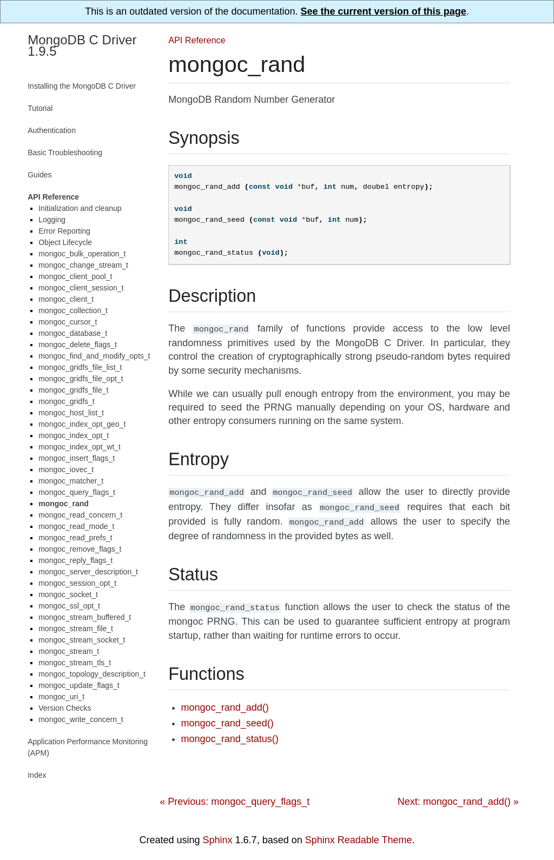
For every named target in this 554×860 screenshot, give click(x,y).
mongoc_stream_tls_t (74, 662)
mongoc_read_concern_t (80, 515)
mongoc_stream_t (68, 651)
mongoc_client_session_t (80, 287)
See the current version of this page (383, 11)
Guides (39, 174)
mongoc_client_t (66, 299)
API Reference (196, 40)
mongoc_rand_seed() (227, 717)
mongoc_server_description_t (88, 571)
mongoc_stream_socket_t (81, 640)
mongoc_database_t (72, 333)
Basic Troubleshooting (65, 152)
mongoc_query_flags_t (76, 492)
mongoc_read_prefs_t (75, 537)
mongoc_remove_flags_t (79, 549)
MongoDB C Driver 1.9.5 (82, 45)
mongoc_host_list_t (71, 412)
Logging (51, 219)
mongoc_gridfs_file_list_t (80, 367)
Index (37, 775)
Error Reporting (64, 231)
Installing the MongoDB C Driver (82, 86)
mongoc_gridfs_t (66, 401)
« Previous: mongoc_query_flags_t (234, 796)
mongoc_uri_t (61, 696)
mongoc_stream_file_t (75, 628)
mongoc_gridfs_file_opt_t (80, 378)
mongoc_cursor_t (67, 321)
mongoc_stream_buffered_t (84, 617)
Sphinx (218, 834)
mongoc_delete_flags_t (77, 344)
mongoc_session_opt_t (77, 583)
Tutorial (40, 108)
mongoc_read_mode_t (76, 526)
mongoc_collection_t (73, 310)
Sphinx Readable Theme (358, 834)
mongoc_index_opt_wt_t (79, 446)
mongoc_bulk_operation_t (82, 253)
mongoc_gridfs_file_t (73, 390)
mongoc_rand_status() (230, 733)
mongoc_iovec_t (66, 469)
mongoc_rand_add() (225, 702)
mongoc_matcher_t (70, 481)
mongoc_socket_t (68, 594)
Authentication (52, 130)
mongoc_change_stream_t (83, 265)
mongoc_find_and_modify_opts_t (94, 356)
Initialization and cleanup (79, 208)
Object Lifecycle (65, 242)
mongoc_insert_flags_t (76, 458)
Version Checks (64, 708)
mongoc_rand (63, 503)
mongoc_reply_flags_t (75, 560)
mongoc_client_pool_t (75, 276)
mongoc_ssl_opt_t (69, 605)
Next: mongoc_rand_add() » (458, 796)
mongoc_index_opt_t (73, 435)
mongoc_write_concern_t (80, 719)
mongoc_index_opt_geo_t (82, 424)
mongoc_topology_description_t (92, 674)
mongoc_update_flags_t (78, 685)
